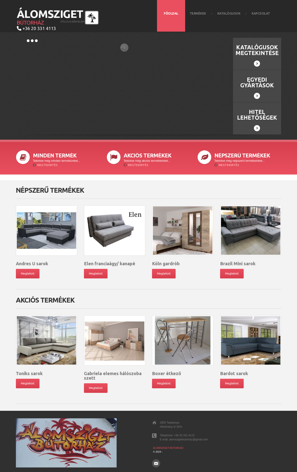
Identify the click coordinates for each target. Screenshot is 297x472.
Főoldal (171, 13)
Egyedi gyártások (257, 87)
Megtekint (27, 273)
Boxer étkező (166, 373)
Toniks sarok (29, 373)
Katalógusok (229, 13)
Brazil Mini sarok (237, 263)
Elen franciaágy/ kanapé (109, 263)
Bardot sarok (234, 373)
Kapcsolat (261, 13)
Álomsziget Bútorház (168, 448)
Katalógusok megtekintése (257, 55)
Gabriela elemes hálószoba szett (113, 376)
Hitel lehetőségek (257, 120)
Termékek (198, 13)
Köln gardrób (166, 263)
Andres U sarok (32, 263)
